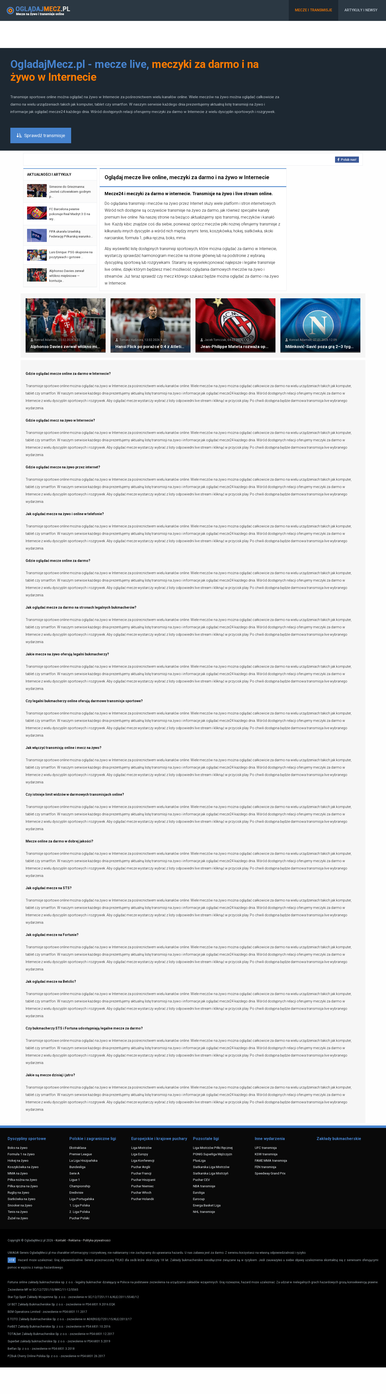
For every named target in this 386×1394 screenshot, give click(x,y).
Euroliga (199, 1192)
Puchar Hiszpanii (143, 1180)
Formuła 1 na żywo (21, 1154)
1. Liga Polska (79, 1205)
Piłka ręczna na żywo (23, 1186)
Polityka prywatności (97, 1240)
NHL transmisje (204, 1212)
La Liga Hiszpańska (83, 1160)
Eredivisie (76, 1192)
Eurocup (199, 1199)
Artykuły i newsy (360, 10)
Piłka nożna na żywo (22, 1180)
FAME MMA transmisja (271, 1160)
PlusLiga (199, 1160)
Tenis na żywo (18, 1212)
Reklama (74, 1240)
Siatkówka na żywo (21, 1199)
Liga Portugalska (81, 1199)
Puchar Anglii (140, 1167)
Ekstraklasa (77, 1148)
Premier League (80, 1154)
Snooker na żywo (20, 1205)
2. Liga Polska (79, 1212)
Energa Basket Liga (207, 1205)
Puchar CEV (201, 1180)
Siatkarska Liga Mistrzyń (210, 1173)
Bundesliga (77, 1167)
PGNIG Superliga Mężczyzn (212, 1154)
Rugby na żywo (18, 1192)
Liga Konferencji (142, 1160)
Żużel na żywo (18, 1218)
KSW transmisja (266, 1154)
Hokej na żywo (18, 1160)
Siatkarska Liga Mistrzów (211, 1167)
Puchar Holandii (142, 1199)
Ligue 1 (74, 1180)
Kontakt (61, 1240)
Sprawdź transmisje (40, 135)
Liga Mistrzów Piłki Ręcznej (213, 1148)
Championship (79, 1186)
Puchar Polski (79, 1218)
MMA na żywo (18, 1173)
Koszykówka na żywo (23, 1167)
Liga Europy (139, 1154)
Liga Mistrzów (141, 1148)
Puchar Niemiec (142, 1186)
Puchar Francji (141, 1173)
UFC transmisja (266, 1148)
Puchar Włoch (141, 1192)
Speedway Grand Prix (270, 1173)
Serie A (74, 1173)
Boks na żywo (18, 1148)
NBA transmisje (204, 1186)
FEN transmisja (265, 1167)
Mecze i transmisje (313, 10)
